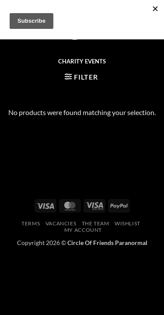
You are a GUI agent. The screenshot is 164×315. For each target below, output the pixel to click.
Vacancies (61, 223)
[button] (81, 77)
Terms (30, 223)
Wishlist (127, 223)
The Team (95, 223)
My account (83, 230)
